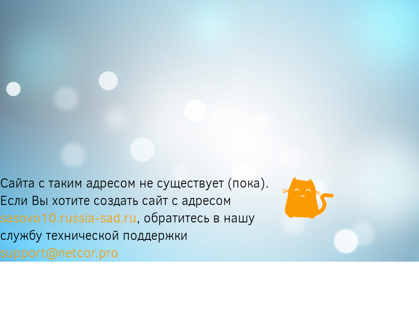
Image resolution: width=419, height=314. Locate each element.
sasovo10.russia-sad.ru (68, 218)
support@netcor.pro (59, 253)
